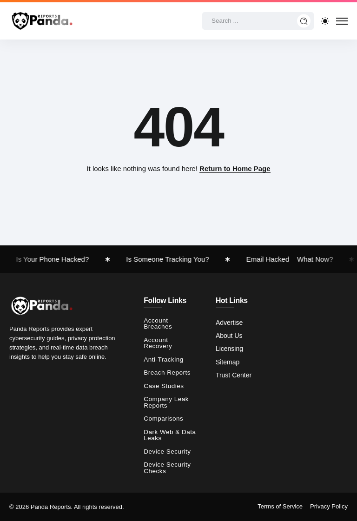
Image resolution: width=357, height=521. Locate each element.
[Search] (258, 21)
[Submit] (304, 21)
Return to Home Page (235, 168)
